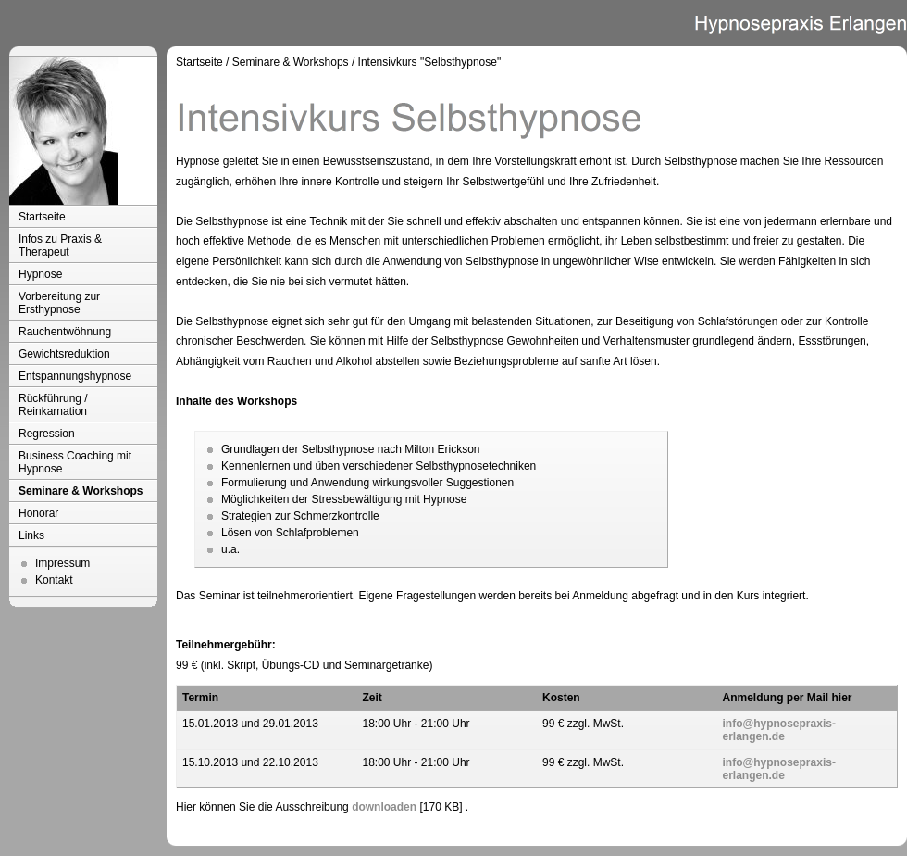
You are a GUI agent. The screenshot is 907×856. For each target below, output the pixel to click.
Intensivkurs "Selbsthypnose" (430, 62)
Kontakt (54, 579)
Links (31, 535)
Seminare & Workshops (81, 491)
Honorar (38, 513)
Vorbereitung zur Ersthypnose (59, 303)
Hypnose (40, 274)
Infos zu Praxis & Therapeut (60, 245)
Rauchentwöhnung (65, 331)
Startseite (42, 216)
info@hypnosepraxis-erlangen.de (779, 730)
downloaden (384, 806)
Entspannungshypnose (75, 376)
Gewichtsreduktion (64, 353)
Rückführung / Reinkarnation (53, 405)
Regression (47, 433)
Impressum (62, 563)
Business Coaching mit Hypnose (75, 462)
